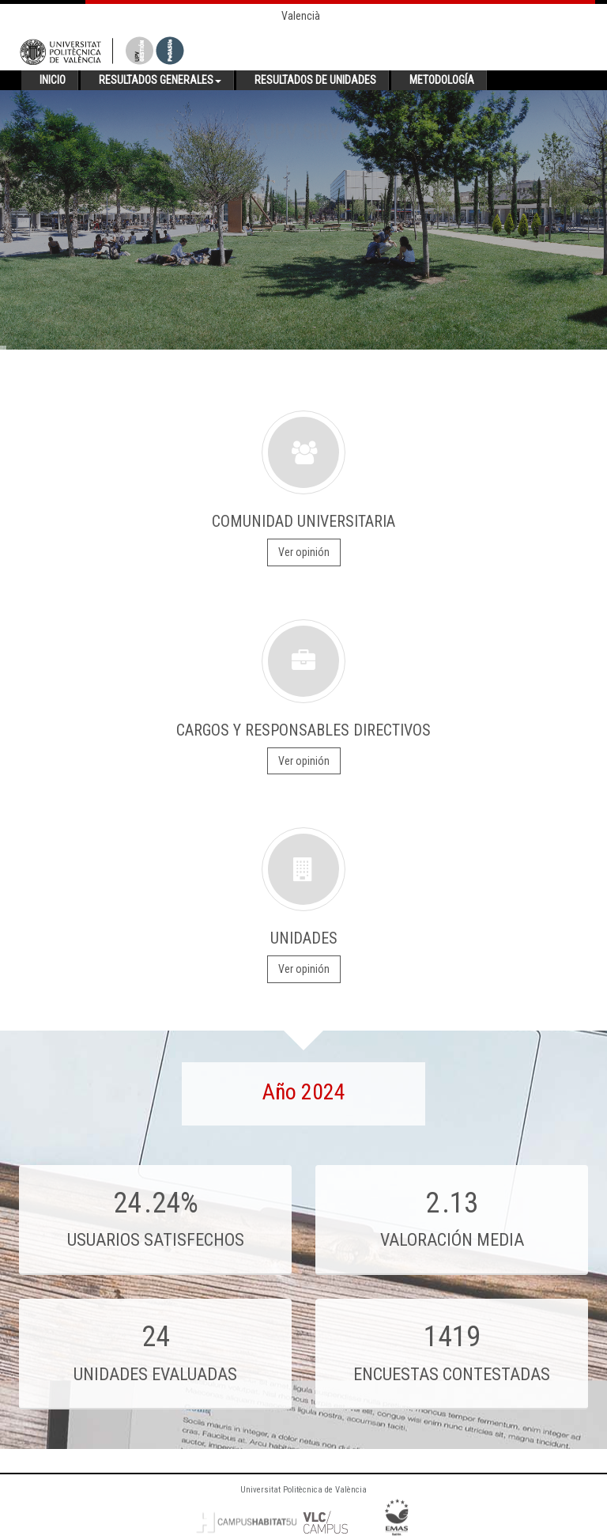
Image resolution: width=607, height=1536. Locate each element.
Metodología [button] (441, 80)
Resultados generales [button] (160, 80)
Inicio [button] (53, 80)
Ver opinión (304, 552)
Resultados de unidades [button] (315, 80)
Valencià (300, 15)
